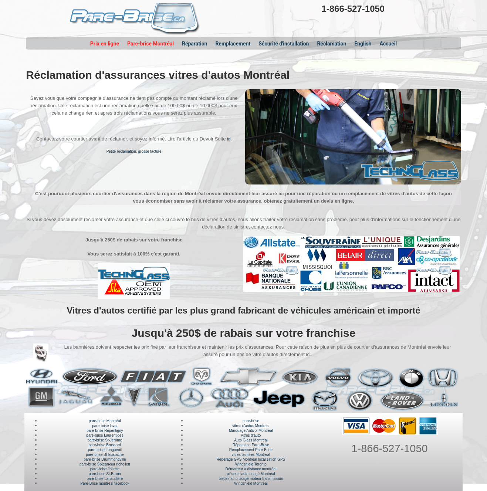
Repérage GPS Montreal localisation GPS (251, 459)
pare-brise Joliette (104, 469)
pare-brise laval (104, 426)
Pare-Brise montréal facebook (104, 483)
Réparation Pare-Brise (251, 445)
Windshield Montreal (251, 483)
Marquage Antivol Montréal (251, 431)
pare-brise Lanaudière (105, 479)
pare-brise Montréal (105, 421)
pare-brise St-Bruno (105, 474)
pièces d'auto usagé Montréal (251, 474)
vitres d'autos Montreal (250, 426)
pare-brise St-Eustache (105, 455)
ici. (229, 139)
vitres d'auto (251, 435)
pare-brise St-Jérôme (104, 440)
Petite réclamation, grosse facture (134, 151)
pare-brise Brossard (104, 445)
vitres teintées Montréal (251, 455)
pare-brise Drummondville (105, 459)
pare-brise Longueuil (105, 450)
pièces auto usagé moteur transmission (251, 479)
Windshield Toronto (251, 464)
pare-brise (251, 421)
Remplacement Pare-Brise (251, 450)
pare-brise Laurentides (104, 435)
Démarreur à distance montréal (251, 469)
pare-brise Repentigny (105, 431)
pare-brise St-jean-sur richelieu (105, 464)
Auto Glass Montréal (251, 440)
